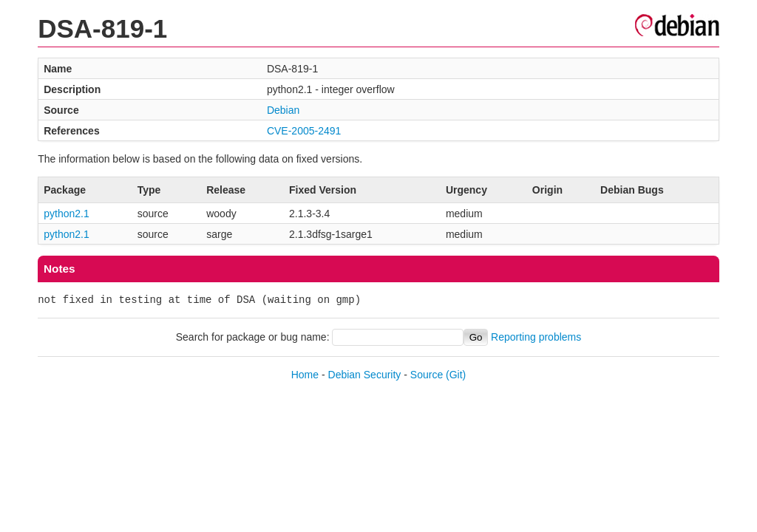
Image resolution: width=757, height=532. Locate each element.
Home (305, 375)
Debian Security (364, 375)
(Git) (456, 375)
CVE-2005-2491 (304, 131)
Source (426, 375)
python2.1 (66, 213)
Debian (283, 110)
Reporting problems (536, 337)
